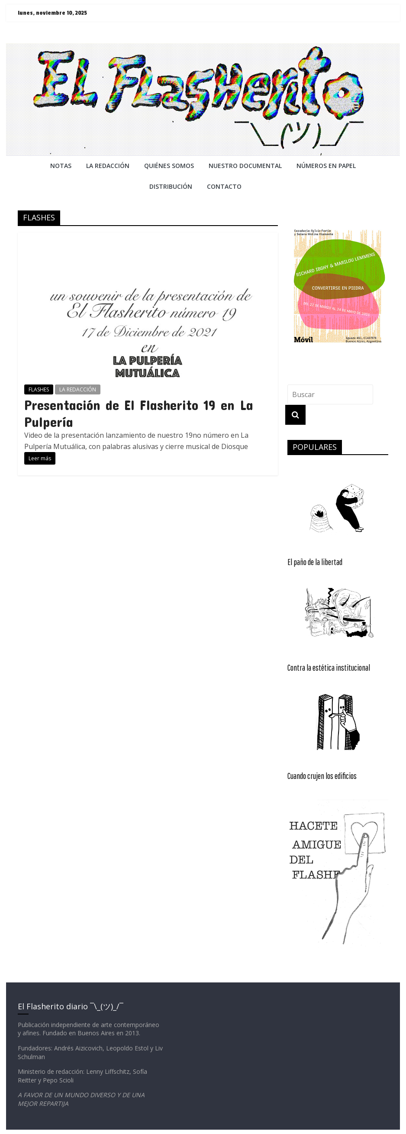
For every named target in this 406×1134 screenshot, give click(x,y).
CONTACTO (224, 186)
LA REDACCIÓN (77, 389)
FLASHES (39, 389)
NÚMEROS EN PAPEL (326, 166)
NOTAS (60, 166)
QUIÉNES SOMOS (169, 166)
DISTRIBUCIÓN (170, 186)
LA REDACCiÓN (107, 166)
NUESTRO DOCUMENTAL (245, 166)
